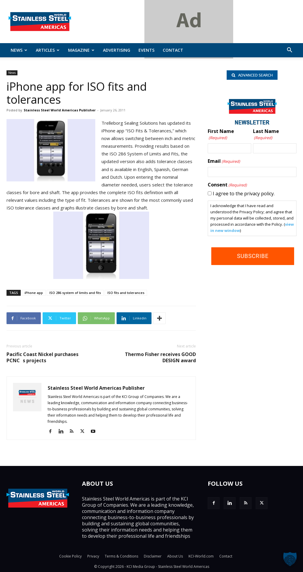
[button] (289, 50)
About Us (175, 556)
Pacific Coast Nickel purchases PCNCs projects (42, 357)
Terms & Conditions (121, 556)
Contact (173, 50)
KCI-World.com (201, 556)
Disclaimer (153, 556)
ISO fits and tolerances (125, 292)
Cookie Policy (70, 556)
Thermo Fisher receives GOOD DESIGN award (160, 357)
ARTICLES (47, 50)
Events (146, 50)
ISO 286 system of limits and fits (75, 292)
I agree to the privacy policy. (244, 193)
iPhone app (34, 292)
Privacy (93, 556)
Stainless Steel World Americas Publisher (60, 110)
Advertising (116, 50)
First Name (221, 134)
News (19, 50)
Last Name (266, 134)
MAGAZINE (81, 50)
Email (224, 161)
